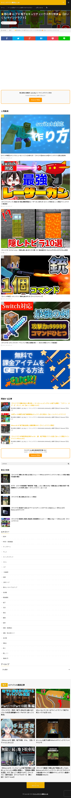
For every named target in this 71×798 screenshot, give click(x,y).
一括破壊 (5, 572)
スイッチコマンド (7, 157)
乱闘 (4, 577)
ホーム (3, 7)
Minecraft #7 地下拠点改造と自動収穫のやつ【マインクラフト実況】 (33, 425)
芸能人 (5, 643)
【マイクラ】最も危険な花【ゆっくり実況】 (24, 497)
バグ (4, 567)
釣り (4, 648)
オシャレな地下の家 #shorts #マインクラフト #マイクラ (53, 741)
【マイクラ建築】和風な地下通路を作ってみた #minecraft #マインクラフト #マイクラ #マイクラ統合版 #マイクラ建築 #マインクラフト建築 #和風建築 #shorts (53, 771)
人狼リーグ (6, 582)
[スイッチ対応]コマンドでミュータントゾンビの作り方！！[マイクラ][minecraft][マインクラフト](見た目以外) (33, 155)
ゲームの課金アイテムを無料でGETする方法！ (20, 7)
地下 (13, 23)
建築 (4, 618)
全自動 (5, 592)
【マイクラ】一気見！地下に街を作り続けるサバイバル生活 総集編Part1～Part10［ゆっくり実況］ (17, 712)
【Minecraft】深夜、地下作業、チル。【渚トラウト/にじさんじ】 (18, 741)
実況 (4, 612)
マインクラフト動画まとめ (40, 794)
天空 (4, 607)
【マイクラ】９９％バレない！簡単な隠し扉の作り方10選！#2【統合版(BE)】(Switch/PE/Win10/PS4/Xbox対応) (34, 250)
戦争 (4, 623)
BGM (4, 536)
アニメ (5, 552)
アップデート (7, 547)
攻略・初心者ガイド (9, 633)
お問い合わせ (39, 7)
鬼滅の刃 (5, 658)
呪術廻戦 (5, 597)
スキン (5, 562)
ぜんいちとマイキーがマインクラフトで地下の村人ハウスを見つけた (52, 711)
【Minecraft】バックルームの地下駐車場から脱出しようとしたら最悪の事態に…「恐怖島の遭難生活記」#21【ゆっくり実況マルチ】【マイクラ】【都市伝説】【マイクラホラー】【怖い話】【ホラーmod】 (18, 772)
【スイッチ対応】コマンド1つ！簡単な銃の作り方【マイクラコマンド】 (22, 296)
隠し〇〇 (5, 252)
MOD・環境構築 (8, 541)
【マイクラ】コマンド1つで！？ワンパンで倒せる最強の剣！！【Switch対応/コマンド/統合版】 (29, 343)
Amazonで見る (35, 100)
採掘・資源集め (7, 628)
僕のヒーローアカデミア (10, 587)
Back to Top (35, 785)
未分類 (5, 638)
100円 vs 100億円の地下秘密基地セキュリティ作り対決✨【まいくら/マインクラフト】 (38, 414)
